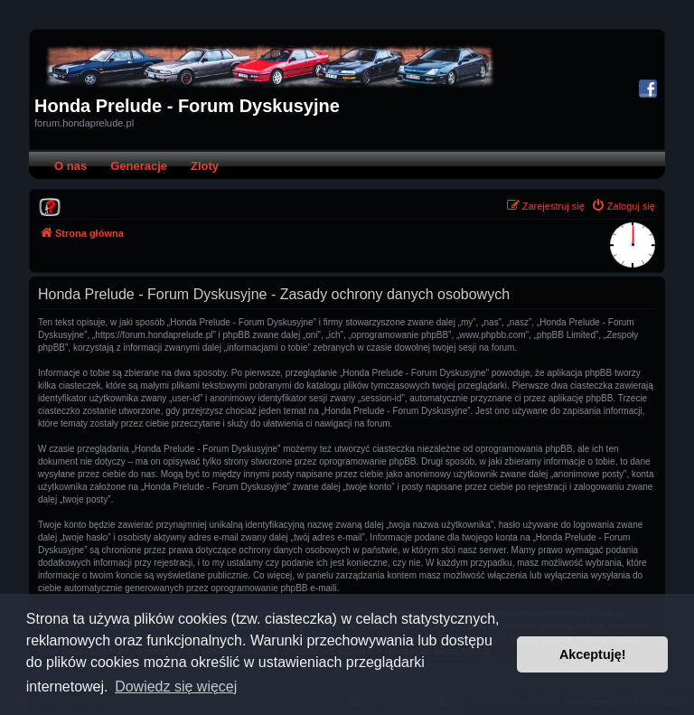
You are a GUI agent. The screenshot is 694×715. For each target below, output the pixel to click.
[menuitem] (50, 206)
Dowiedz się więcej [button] (176, 686)
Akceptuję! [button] (592, 654)
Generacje (138, 166)
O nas (70, 166)
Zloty (205, 166)
